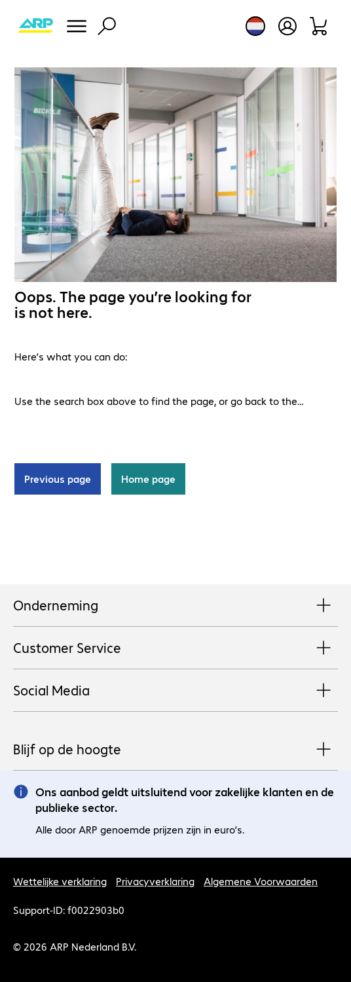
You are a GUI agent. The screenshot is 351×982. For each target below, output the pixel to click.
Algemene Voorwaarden (261, 881)
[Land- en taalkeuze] (255, 26)
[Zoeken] (106, 26)
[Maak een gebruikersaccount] (287, 26)
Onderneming (175, 606)
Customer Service (175, 648)
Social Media (175, 691)
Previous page (57, 478)
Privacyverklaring (155, 881)
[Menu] (76, 26)
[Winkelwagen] (319, 26)
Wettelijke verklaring (60, 881)
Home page (148, 478)
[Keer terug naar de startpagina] (35, 26)
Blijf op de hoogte (175, 750)
